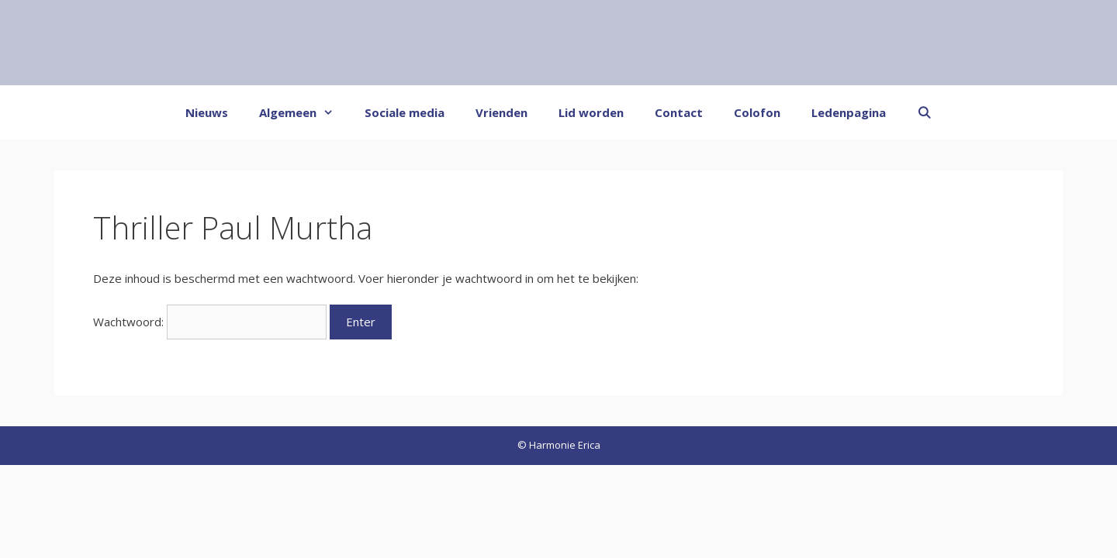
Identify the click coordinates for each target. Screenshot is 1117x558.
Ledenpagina (848, 112)
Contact (679, 112)
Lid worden (591, 112)
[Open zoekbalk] (924, 112)
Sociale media (404, 112)
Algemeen (304, 112)
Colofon (757, 112)
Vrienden (501, 112)
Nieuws (206, 112)
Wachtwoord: (210, 321)
